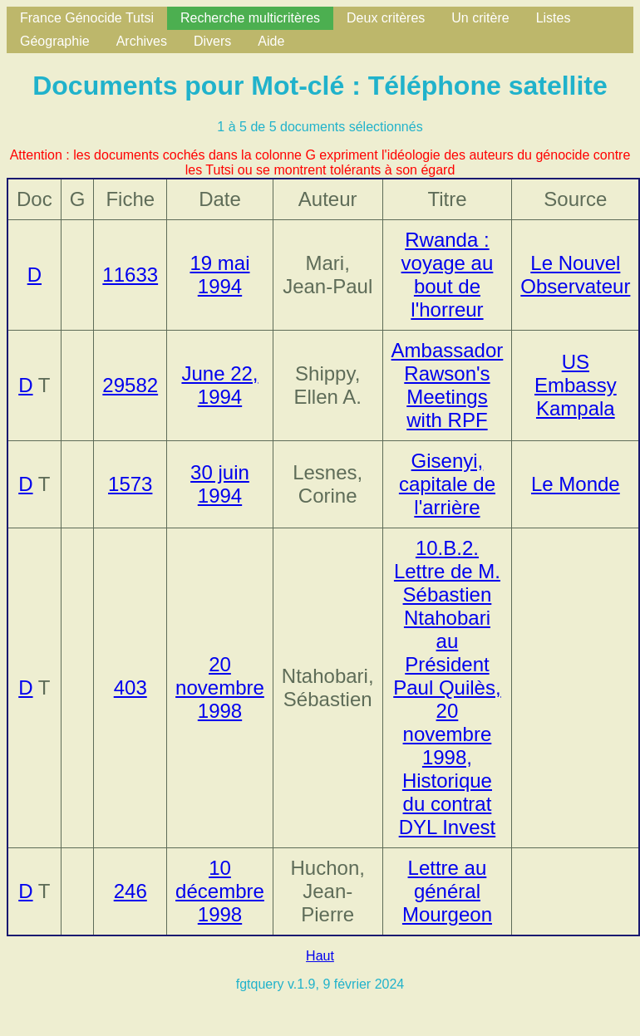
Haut (320, 956)
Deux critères (386, 18)
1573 (130, 484)
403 (130, 687)
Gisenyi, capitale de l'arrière (447, 483)
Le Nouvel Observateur (575, 274)
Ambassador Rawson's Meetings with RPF (447, 385)
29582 (130, 385)
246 (130, 891)
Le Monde (575, 484)
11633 (130, 274)
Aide (271, 41)
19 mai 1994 (219, 274)
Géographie (55, 41)
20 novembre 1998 (219, 687)
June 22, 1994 (219, 385)
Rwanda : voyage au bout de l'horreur (447, 274)
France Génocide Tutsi (87, 18)
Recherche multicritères (250, 18)
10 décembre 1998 (219, 891)
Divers (212, 41)
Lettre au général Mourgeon (447, 891)
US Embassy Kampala (575, 385)
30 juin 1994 (219, 484)
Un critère (480, 18)
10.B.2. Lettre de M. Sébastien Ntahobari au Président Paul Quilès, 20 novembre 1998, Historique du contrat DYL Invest (446, 687)
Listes (553, 18)
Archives (141, 41)
